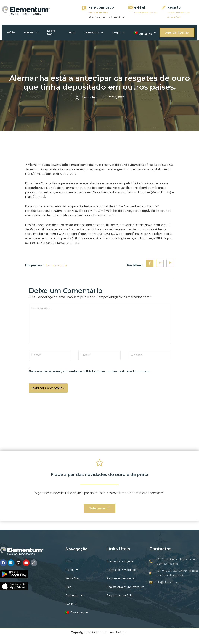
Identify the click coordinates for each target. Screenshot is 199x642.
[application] (36, 32)
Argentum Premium (178, 12)
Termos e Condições (119, 561)
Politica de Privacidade (121, 570)
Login (119, 32)
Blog (72, 32)
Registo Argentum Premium (125, 587)
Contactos (94, 32)
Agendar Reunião (177, 32)
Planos (31, 32)
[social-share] (149, 263)
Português (146, 32)
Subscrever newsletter (121, 578)
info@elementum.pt (145, 12)
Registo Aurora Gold (119, 595)
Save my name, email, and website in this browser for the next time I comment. (89, 371)
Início (11, 32)
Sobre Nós (52, 32)
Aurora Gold (173, 17)
